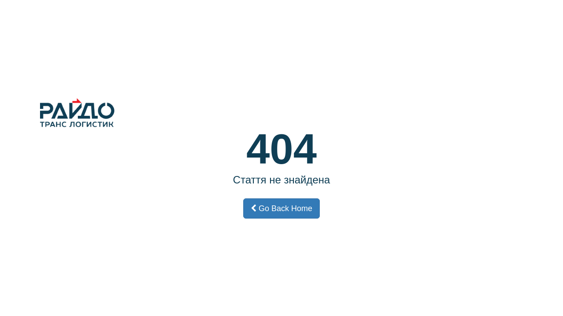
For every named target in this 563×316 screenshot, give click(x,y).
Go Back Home (281, 208)
